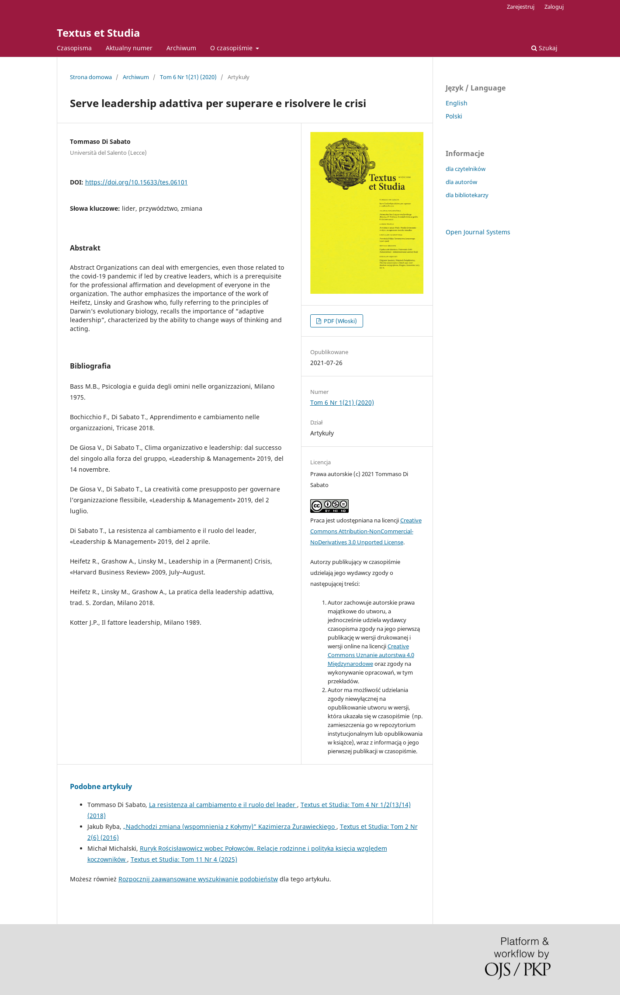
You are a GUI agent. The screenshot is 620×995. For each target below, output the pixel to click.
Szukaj (544, 48)
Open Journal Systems (478, 232)
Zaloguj (554, 6)
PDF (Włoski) (339, 321)
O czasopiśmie (232, 48)
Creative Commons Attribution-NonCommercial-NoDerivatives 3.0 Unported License (366, 531)
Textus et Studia (98, 32)
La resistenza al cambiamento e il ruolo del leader (223, 804)
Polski (454, 116)
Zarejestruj (520, 6)
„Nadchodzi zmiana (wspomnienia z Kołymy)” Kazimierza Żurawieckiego (229, 826)
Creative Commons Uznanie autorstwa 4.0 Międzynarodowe (371, 655)
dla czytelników (465, 169)
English (457, 103)
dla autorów (461, 182)
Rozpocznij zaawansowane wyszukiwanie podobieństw (198, 879)
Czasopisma (74, 48)
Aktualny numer (129, 48)
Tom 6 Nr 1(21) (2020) (188, 77)
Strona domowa (91, 77)
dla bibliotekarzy (467, 195)
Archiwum (181, 48)
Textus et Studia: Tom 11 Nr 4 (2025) (184, 859)
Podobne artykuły (101, 786)
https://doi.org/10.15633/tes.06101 (136, 182)
